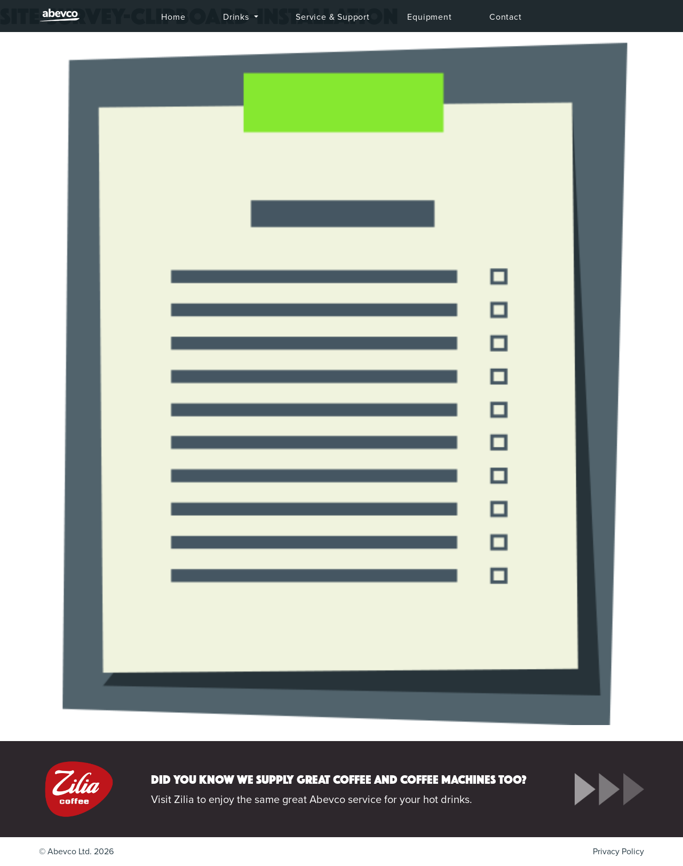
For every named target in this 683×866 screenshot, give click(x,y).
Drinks (237, 17)
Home (173, 17)
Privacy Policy (618, 851)
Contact (505, 17)
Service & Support (333, 17)
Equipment (429, 17)
